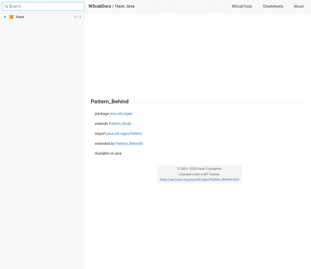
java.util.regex (121, 113)
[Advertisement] (197, 56)
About (299, 6)
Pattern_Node (120, 123)
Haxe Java (124, 6)
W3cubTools (242, 6)
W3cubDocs (100, 6)
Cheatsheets (273, 6)
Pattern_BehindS (129, 143)
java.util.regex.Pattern (124, 133)
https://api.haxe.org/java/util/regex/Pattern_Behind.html (199, 179)
